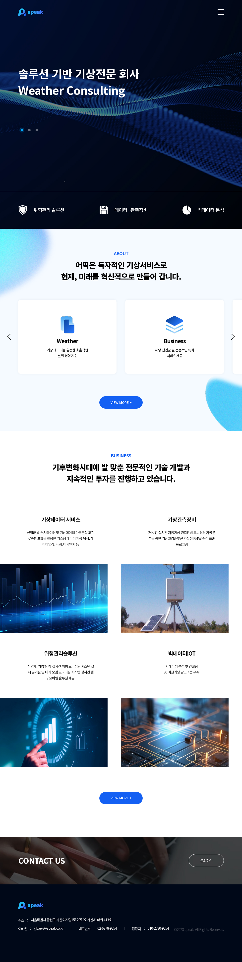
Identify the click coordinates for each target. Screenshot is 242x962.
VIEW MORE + (121, 403)
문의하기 (206, 873)
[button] (22, 121)
